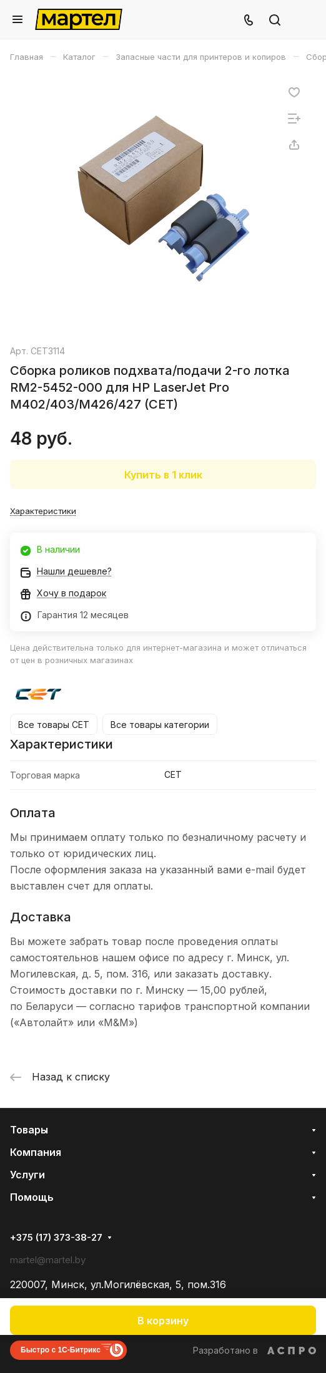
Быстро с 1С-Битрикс (61, 1350)
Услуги (27, 1174)
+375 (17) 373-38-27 (56, 1237)
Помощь (32, 1197)
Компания (35, 1152)
